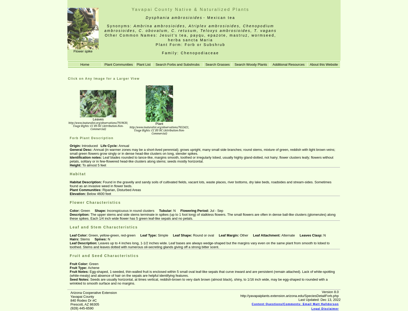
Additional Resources (289, 64)
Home (84, 64)
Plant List (143, 64)
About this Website (324, 64)
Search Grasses (217, 64)
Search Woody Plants (251, 64)
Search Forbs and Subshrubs (178, 64)
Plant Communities (118, 64)
